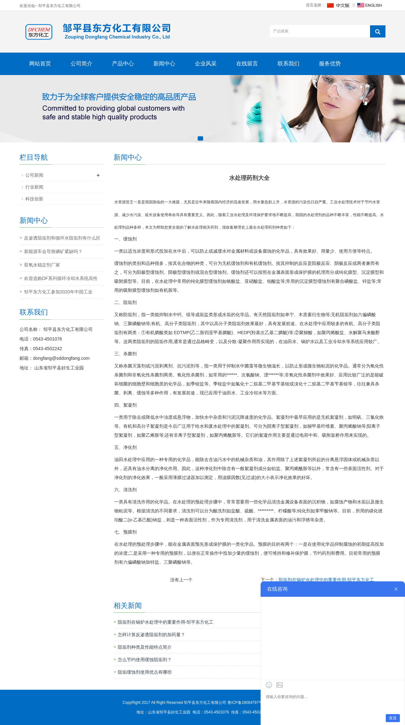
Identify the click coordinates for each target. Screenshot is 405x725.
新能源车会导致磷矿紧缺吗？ (53, 251)
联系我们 (288, 64)
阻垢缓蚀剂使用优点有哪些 (145, 672)
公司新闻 (34, 175)
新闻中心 (164, 64)
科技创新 (34, 198)
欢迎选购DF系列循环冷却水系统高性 (61, 278)
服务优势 (330, 64)
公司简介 (81, 64)
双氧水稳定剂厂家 (42, 264)
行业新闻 (34, 187)
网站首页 (40, 64)
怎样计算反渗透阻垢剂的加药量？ (151, 634)
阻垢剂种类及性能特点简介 (145, 647)
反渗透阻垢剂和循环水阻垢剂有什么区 (62, 237)
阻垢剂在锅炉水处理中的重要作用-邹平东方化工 (327, 579)
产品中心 (123, 64)
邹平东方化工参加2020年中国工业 (58, 291)
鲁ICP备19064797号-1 (247, 702)
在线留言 (247, 64)
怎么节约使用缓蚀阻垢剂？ (145, 659)
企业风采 (206, 64)
